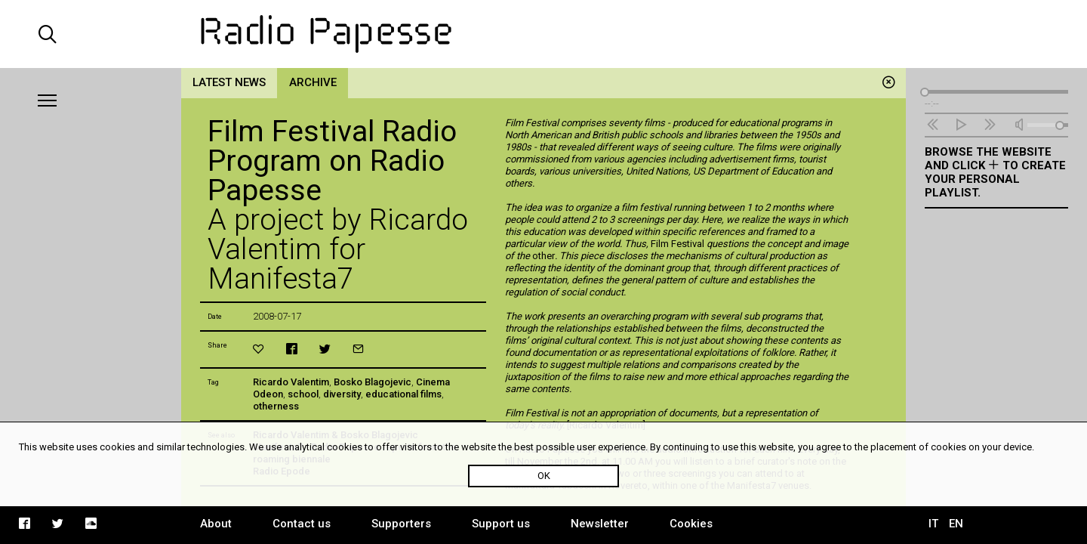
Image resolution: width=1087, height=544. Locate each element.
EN (956, 523)
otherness (276, 406)
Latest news (229, 82)
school (303, 394)
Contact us (302, 523)
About (216, 523)
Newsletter (600, 523)
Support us (501, 523)
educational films (403, 394)
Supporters (401, 523)
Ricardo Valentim (291, 382)
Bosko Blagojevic (372, 382)
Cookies (691, 523)
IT (933, 523)
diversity (342, 394)
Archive (313, 82)
